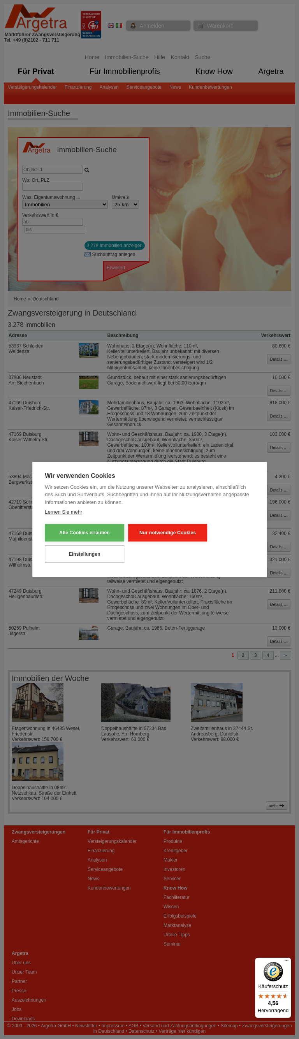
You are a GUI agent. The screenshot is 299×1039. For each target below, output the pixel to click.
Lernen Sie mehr (63, 512)
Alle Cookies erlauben (83, 532)
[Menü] (286, 962)
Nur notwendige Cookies (163, 532)
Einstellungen (83, 554)
